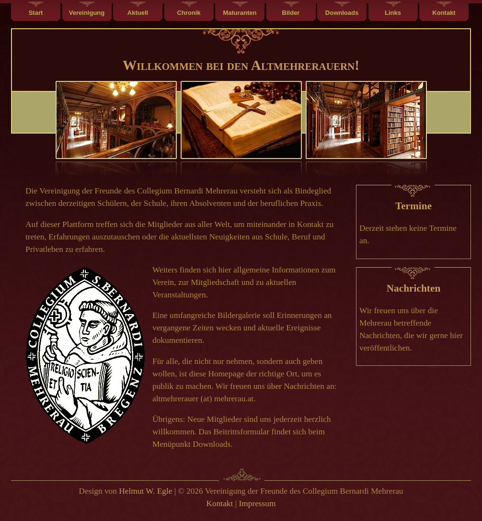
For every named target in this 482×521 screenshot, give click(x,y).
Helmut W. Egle (145, 491)
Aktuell (137, 12)
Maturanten (239, 12)
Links (393, 12)
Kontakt (443, 12)
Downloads (341, 12)
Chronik (188, 12)
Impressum (257, 503)
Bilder (291, 12)
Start (36, 12)
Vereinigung (86, 12)
